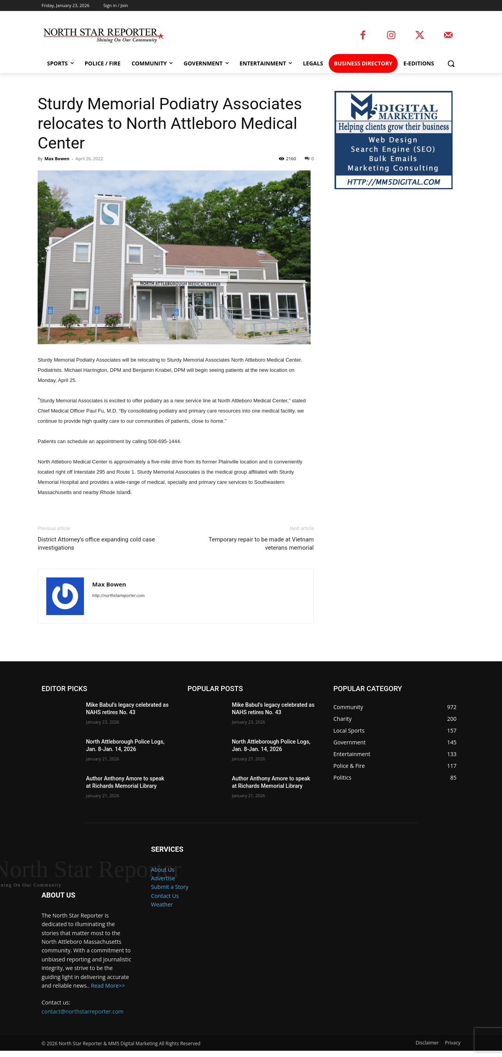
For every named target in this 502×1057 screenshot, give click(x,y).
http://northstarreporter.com (118, 595)
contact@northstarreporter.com (83, 1017)
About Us (163, 869)
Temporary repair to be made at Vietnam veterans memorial (261, 543)
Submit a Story (169, 886)
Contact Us (165, 896)
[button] (451, 63)
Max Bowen (56, 158)
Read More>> (108, 991)
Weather (162, 904)
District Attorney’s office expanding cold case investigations (96, 543)
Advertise (163, 878)
